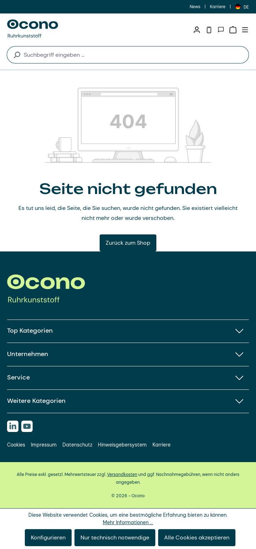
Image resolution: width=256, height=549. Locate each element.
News (195, 7)
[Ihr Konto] (197, 30)
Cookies (16, 445)
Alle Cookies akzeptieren (196, 537)
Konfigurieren (48, 537)
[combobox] (135, 54)
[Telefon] (209, 30)
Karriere (218, 7)
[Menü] (245, 30)
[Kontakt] (221, 30)
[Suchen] (14, 54)
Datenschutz (77, 445)
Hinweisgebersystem (122, 445)
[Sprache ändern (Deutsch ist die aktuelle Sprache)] (242, 6)
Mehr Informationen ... (128, 522)
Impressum (44, 445)
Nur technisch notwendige (114, 537)
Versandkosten (122, 474)
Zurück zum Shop (128, 242)
